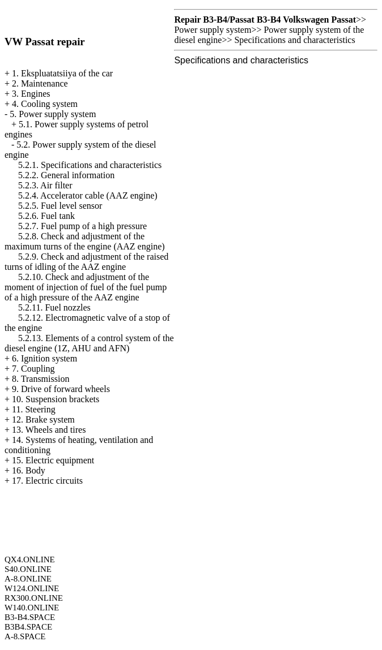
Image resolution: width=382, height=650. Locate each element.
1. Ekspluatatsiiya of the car (62, 73)
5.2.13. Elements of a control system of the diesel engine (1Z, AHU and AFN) (89, 343)
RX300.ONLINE (34, 597)
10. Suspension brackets (55, 399)
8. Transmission (40, 379)
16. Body (28, 470)
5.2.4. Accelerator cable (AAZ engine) (88, 195)
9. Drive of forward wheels (61, 389)
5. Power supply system (53, 114)
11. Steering (34, 409)
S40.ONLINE (28, 569)
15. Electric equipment (53, 460)
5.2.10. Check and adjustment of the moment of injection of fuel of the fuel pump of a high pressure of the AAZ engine (86, 287)
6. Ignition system (44, 358)
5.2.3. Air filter (45, 185)
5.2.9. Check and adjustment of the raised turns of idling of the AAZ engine (86, 262)
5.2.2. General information (66, 175)
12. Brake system (43, 419)
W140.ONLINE (32, 607)
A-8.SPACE (25, 636)
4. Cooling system (45, 104)
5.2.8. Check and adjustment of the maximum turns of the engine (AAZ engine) (85, 241)
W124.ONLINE (32, 588)
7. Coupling (33, 368)
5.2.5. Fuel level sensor (60, 205)
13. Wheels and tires (49, 429)
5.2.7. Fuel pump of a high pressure (82, 226)
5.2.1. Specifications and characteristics (90, 165)
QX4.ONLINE (30, 559)
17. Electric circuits (47, 480)
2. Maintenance (40, 83)
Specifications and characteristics (294, 40)
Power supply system (212, 30)
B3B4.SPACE (28, 626)
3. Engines (31, 93)
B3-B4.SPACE (30, 617)
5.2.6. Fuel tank (46, 216)
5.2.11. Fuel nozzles (54, 307)
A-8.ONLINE (28, 578)
